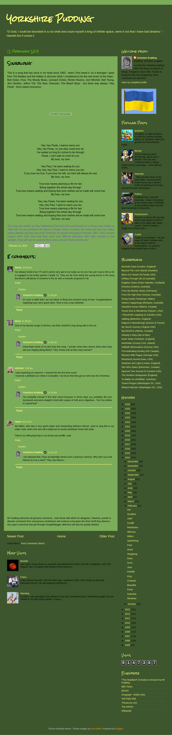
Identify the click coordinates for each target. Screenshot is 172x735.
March (131, 501)
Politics (138, 194)
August (132, 479)
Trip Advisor (127, 706)
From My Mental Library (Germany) (139, 290)
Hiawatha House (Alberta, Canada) (139, 306)
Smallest (131, 514)
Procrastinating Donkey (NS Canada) (140, 351)
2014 (128, 457)
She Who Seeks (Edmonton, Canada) (141, 367)
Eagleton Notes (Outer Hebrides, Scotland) (143, 282)
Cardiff (130, 523)
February (133, 505)
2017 (128, 444)
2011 (128, 618)
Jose (129, 567)
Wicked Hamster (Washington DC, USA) (142, 387)
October (132, 470)
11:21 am (52, 452)
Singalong (132, 554)
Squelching (132, 540)
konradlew (96, 728)
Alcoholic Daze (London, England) (139, 266)
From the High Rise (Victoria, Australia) (141, 294)
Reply (18, 283)
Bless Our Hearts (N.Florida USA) (138, 274)
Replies (22, 289)
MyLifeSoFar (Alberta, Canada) (137, 331)
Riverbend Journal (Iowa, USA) (137, 359)
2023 (128, 417)
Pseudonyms (141, 214)
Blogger (119, 728)
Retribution (132, 527)
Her (129, 509)
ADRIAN (19, 368)
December (133, 461)
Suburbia (131, 594)
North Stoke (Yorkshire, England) (138, 339)
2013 (128, 609)
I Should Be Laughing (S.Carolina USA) (141, 315)
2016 (128, 448)
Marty (18, 321)
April (130, 497)
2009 (128, 627)
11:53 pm (52, 295)
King (129, 576)
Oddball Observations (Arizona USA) (140, 347)
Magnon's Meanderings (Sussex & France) (143, 323)
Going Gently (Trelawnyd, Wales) (138, 299)
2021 (128, 426)
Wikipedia (126, 711)
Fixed (130, 589)
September (133, 475)
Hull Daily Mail (129, 698)
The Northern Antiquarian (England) (139, 375)
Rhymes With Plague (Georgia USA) (140, 355)
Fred (129, 545)
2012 (128, 614)
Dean (130, 558)
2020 (128, 431)
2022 (128, 422)
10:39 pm (27, 267)
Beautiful (131, 585)
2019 (128, 435)
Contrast (131, 580)
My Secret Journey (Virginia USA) (138, 327)
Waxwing (24, 593)
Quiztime (139, 130)
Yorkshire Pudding (49, 19)
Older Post (106, 536)
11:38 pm (26, 321)
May (130, 492)
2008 (128, 631)
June (130, 488)
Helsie (18, 267)
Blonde (138, 151)
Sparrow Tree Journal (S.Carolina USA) (141, 371)
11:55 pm (52, 342)
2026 (128, 404)
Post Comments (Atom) (33, 543)
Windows (131, 598)
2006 (128, 640)
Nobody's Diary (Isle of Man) (136, 335)
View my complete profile (134, 82)
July (130, 483)
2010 (128, 623)
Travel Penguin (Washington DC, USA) (141, 383)
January (132, 604)
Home (61, 536)
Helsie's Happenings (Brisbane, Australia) (142, 302)
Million (130, 536)
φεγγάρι (24, 561)
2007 (128, 636)
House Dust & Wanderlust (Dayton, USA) (142, 311)
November (133, 466)
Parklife (131, 571)
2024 (128, 413)
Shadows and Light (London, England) (141, 363)
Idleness (131, 532)
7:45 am (29, 368)
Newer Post (15, 536)
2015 (128, 453)
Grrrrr (130, 563)
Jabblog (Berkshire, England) (136, 319)
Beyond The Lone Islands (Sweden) (140, 270)
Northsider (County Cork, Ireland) (138, 343)
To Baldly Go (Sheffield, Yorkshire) (139, 379)
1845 (129, 518)
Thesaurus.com (129, 702)
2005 (128, 645)
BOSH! (125, 690)
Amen (130, 549)
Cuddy (138, 234)
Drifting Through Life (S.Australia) (138, 278)
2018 (128, 440)
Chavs (23, 577)
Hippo (18, 421)
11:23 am (52, 392)
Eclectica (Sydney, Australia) (136, 286)
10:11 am (27, 421)
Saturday (139, 173)
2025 (128, 408)
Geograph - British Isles (133, 694)
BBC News (127, 686)
